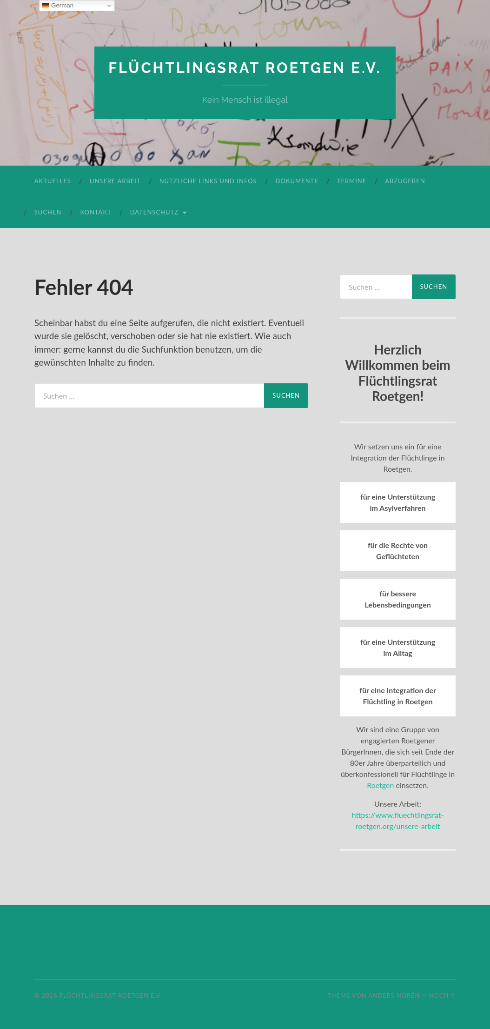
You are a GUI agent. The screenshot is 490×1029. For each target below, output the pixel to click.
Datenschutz (154, 212)
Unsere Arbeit (115, 181)
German (57, 5)
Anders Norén (394, 995)
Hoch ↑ (442, 995)
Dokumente (297, 181)
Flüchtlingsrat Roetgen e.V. (245, 67)
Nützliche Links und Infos (208, 181)
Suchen (48, 212)
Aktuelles (52, 181)
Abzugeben (405, 181)
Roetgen (380, 785)
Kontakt (95, 212)
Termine (351, 181)
